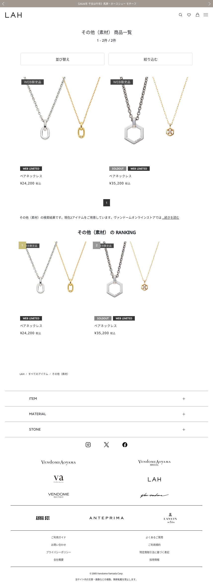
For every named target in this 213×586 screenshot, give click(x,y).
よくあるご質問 (154, 537)
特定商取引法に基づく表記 (154, 552)
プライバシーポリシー (58, 552)
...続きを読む (170, 218)
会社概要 (59, 559)
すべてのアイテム (38, 374)
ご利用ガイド (58, 537)
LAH (22, 374)
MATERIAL (37, 414)
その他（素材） (61, 374)
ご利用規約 (154, 545)
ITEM (33, 399)
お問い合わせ (58, 545)
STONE (35, 429)
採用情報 (154, 559)
